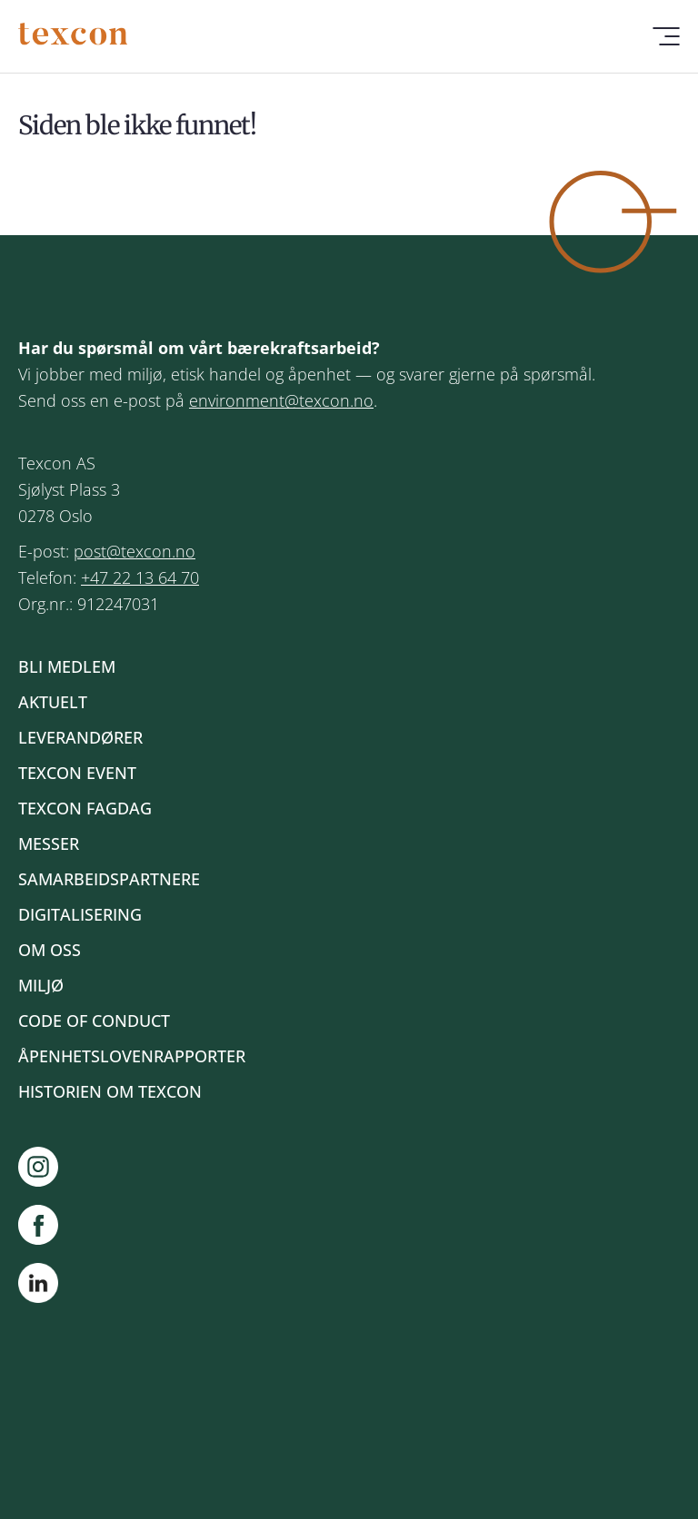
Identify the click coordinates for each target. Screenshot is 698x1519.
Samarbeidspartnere (109, 879)
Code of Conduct (94, 1020)
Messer (48, 843)
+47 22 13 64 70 (140, 577)
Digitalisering (80, 914)
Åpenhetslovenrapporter (131, 1056)
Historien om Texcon (110, 1091)
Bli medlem (66, 666)
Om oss (49, 950)
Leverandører (80, 737)
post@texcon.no (134, 551)
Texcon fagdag (85, 808)
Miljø (41, 985)
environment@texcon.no (281, 400)
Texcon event (77, 773)
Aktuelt (52, 702)
